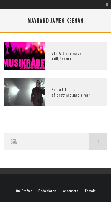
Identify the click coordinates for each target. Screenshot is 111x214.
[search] (98, 141)
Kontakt (90, 191)
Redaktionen (47, 191)
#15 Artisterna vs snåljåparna (66, 56)
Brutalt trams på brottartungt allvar (70, 92)
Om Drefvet (24, 191)
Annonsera (70, 191)
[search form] (46, 141)
